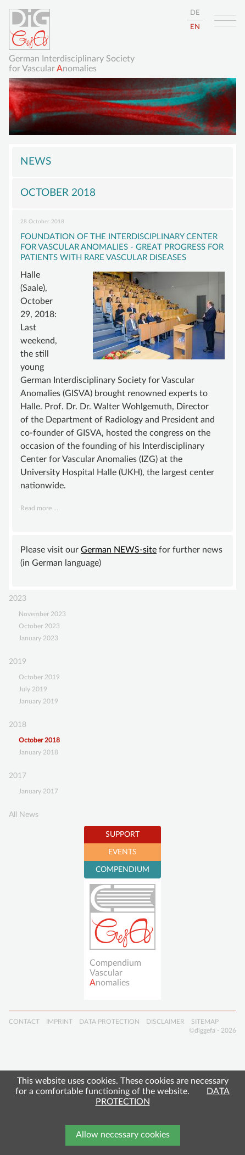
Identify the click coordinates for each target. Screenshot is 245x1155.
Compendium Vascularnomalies (115, 973)
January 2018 (38, 752)
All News (23, 815)
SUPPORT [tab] (122, 834)
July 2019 (33, 689)
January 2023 (38, 638)
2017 (17, 776)
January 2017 (38, 791)
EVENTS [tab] (122, 852)
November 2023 (42, 614)
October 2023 (39, 626)
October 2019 (39, 677)
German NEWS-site (119, 549)
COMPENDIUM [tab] (122, 870)
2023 (17, 598)
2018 (17, 725)
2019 (17, 662)
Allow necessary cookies (123, 1134)
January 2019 (38, 701)
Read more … (39, 508)
